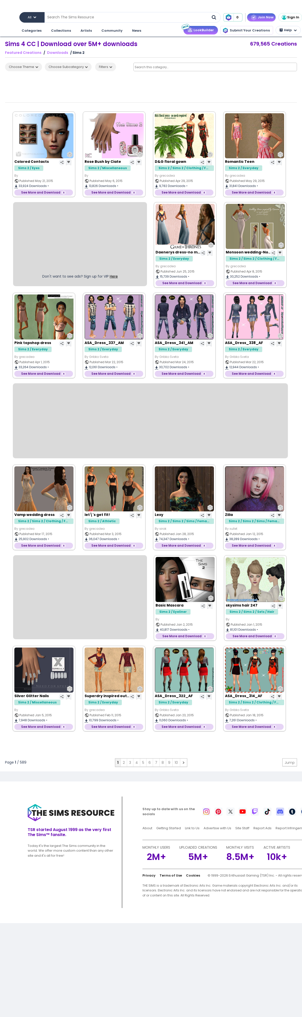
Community (112, 30)
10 (176, 762)
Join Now (266, 17)
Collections (61, 30)
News (136, 30)
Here (114, 276)
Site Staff (242, 828)
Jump (290, 762)
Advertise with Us (217, 828)
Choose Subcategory (68, 66)
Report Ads (262, 828)
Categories (32, 30)
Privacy (149, 875)
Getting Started (168, 828)
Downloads (57, 52)
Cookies (193, 875)
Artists (86, 30)
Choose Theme (23, 66)
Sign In (290, 17)
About (147, 828)
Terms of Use (171, 875)
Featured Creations (23, 52)
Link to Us (192, 828)
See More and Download (40, 192)
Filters (105, 66)
